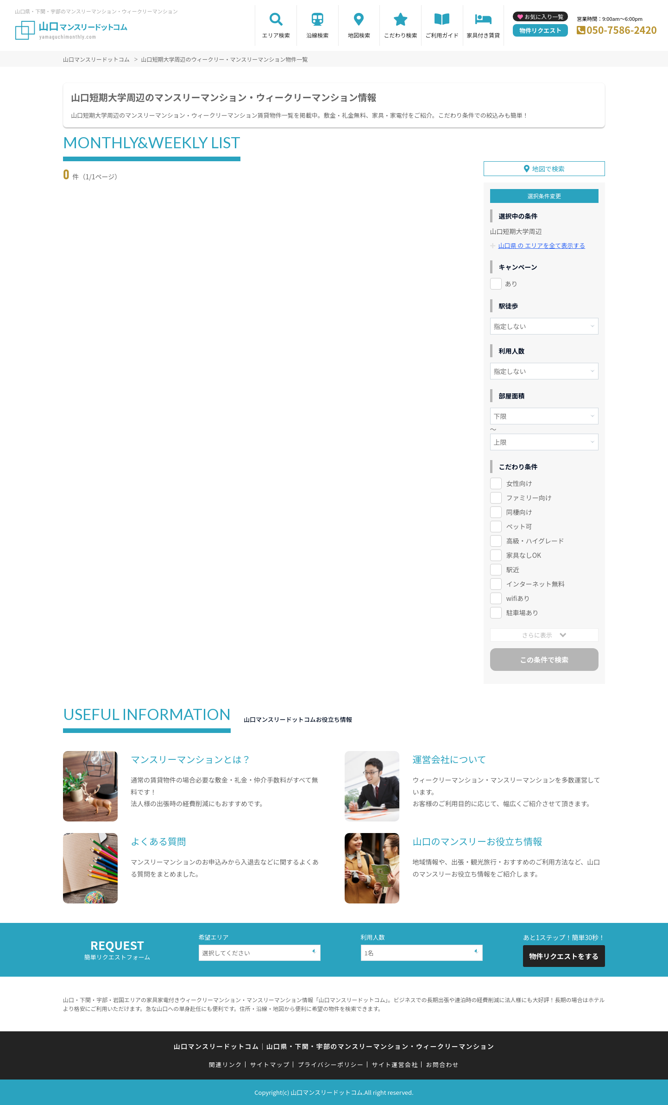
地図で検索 (548, 168)
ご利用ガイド (442, 35)
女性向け (519, 483)
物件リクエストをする (564, 956)
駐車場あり (522, 612)
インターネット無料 (535, 583)
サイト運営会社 (395, 1064)
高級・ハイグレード (535, 540)
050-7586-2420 (621, 30)
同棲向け (519, 512)
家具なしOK (523, 555)
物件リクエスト (540, 30)
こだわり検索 (400, 35)
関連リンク (225, 1064)
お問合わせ (443, 1064)
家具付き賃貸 (483, 35)
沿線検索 (317, 35)
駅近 (512, 569)
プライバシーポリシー (330, 1064)
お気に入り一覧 (543, 16)
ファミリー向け (529, 497)
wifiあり (518, 598)
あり (511, 283)
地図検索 (359, 35)
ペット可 (519, 526)
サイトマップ (270, 1064)
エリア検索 (276, 35)
